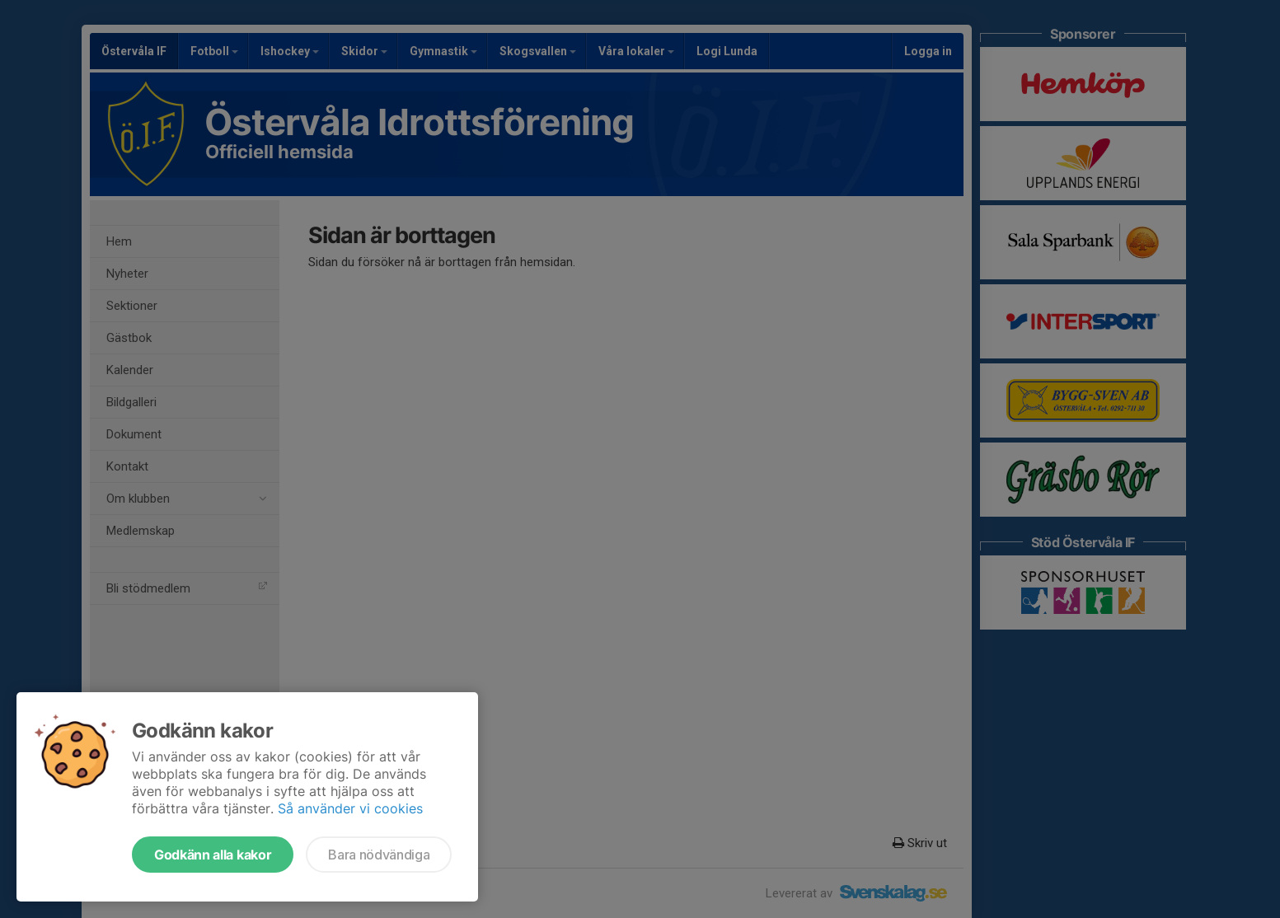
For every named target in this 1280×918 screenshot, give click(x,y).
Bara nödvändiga (378, 854)
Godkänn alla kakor (212, 854)
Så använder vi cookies (350, 808)
